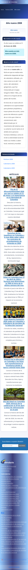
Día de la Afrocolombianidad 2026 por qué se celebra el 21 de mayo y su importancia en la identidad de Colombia (14, 194)
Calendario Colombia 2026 (10, 496)
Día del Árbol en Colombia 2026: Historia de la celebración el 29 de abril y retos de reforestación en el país (14, 405)
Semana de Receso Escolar (10, 479)
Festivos (3, 507)
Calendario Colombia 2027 (10, 498)
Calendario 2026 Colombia (14, 567)
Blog (2, 513)
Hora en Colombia (7, 483)
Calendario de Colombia (9, 2)
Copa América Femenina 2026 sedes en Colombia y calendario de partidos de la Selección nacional (14, 322)
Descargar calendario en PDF (11, 501)
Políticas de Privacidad (8, 466)
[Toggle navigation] (26, 2)
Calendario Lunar (7, 509)
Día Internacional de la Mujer (11, 515)
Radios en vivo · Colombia (9, 485)
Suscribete (22, 445)
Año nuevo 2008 (14, 23)
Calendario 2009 (9, 168)
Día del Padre (5, 520)
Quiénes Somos (6, 468)
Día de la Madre (6, 517)
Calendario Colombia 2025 (10, 494)
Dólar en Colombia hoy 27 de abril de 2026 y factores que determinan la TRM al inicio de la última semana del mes (14, 281)
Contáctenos (5, 471)
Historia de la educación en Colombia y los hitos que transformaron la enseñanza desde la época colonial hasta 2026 (14, 363)
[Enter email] (10, 445)
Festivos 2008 (8, 159)
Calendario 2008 (9, 164)
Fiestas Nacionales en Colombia (11, 477)
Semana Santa (6, 481)
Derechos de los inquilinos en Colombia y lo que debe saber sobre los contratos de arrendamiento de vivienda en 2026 (14, 238)
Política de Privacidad (8, 492)
